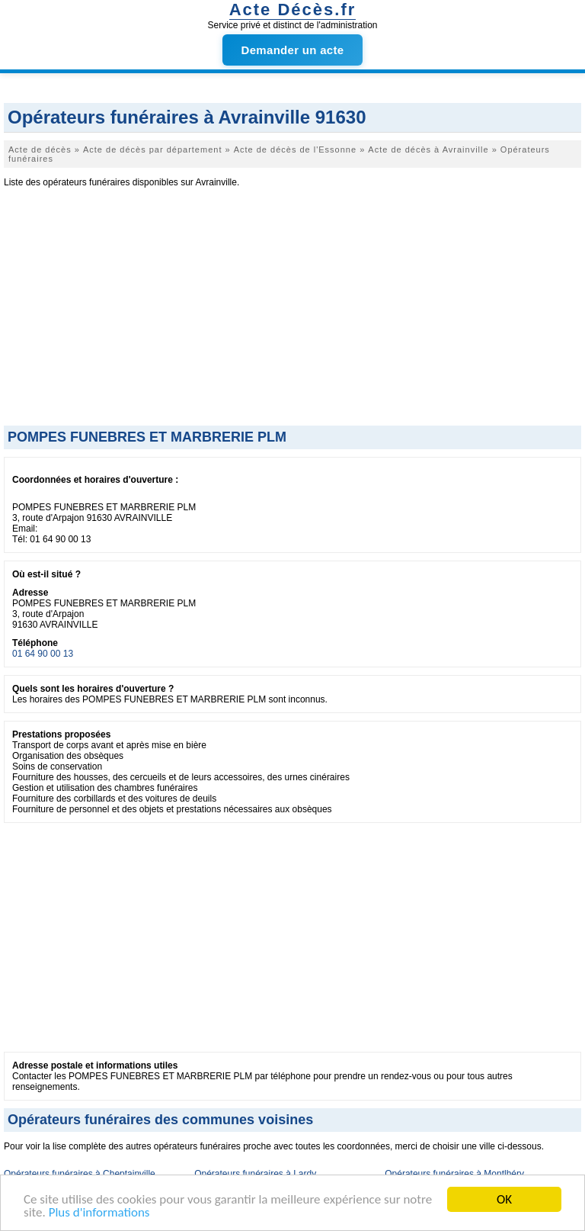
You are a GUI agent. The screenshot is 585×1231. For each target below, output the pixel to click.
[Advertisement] (292, 311)
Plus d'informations (99, 1213)
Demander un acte (292, 49)
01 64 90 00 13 (42, 653)
